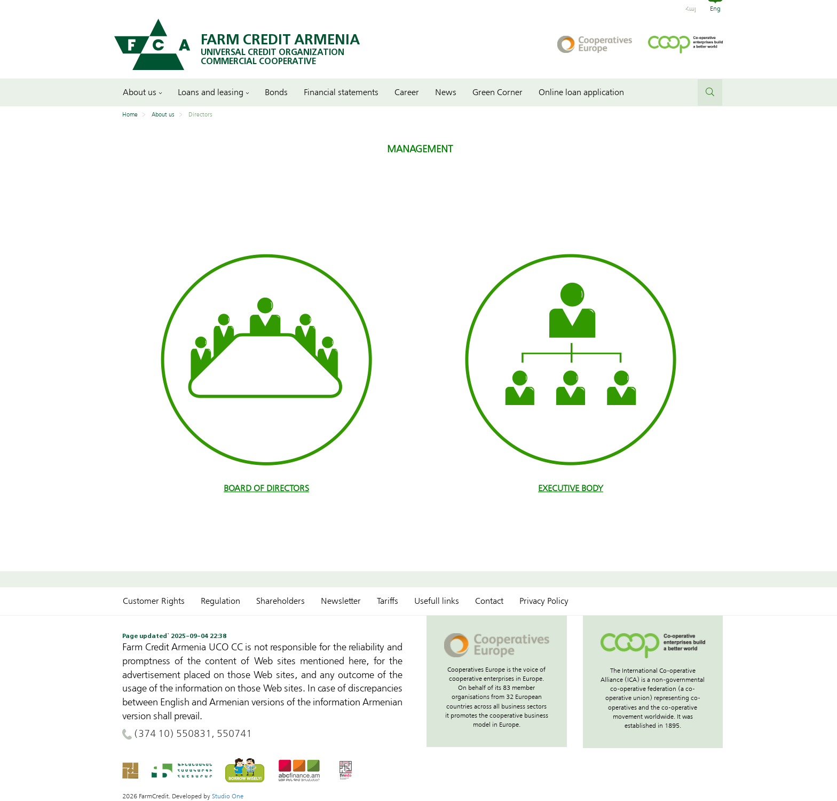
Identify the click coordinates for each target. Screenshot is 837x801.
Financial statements (341, 92)
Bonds (276, 92)
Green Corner (497, 92)
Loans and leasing (213, 92)
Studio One (227, 796)
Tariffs (387, 601)
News (445, 92)
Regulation (220, 601)
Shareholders (280, 601)
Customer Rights (154, 601)
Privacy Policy (543, 601)
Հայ (690, 8)
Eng (715, 8)
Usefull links (436, 601)
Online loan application (581, 92)
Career (406, 92)
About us (142, 92)
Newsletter (341, 601)
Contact (489, 601)
